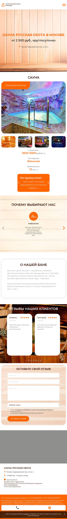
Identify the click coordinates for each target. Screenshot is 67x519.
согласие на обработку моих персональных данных (33, 410)
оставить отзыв (18, 419)
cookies (25, 514)
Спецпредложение (15, 85)
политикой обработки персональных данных (26, 413)
